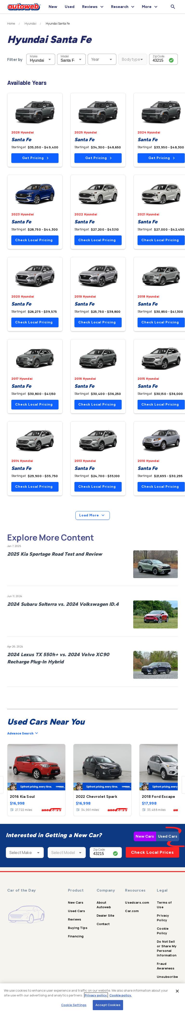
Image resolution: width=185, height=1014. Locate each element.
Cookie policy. (120, 995)
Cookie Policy (162, 930)
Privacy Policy (163, 917)
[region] (92, 998)
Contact (103, 924)
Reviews (74, 919)
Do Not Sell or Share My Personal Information (166, 948)
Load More (92, 515)
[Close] (177, 991)
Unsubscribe (167, 976)
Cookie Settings (73, 1005)
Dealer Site (105, 915)
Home (11, 24)
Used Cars (167, 836)
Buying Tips (77, 928)
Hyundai (30, 24)
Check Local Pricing (34, 240)
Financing (76, 936)
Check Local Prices (152, 852)
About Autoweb (104, 904)
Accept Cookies (107, 1005)
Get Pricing (35, 158)
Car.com (132, 911)
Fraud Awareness (165, 965)
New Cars (145, 836)
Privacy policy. (96, 995)
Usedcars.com (137, 902)
